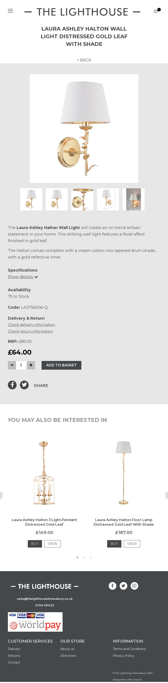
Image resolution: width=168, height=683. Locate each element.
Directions (68, 656)
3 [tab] (90, 557)
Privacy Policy (123, 656)
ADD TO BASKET (61, 365)
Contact (14, 662)
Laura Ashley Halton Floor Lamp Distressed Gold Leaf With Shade (124, 522)
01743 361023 (44, 605)
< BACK (84, 60)
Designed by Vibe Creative (127, 679)
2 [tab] (84, 557)
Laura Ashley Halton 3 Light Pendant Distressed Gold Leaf (44, 522)
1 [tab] (77, 557)
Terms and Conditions (129, 649)
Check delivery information (31, 325)
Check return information (30, 331)
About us (67, 649)
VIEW (53, 544)
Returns (14, 656)
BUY (35, 544)
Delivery (14, 649)
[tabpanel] (44, 495)
